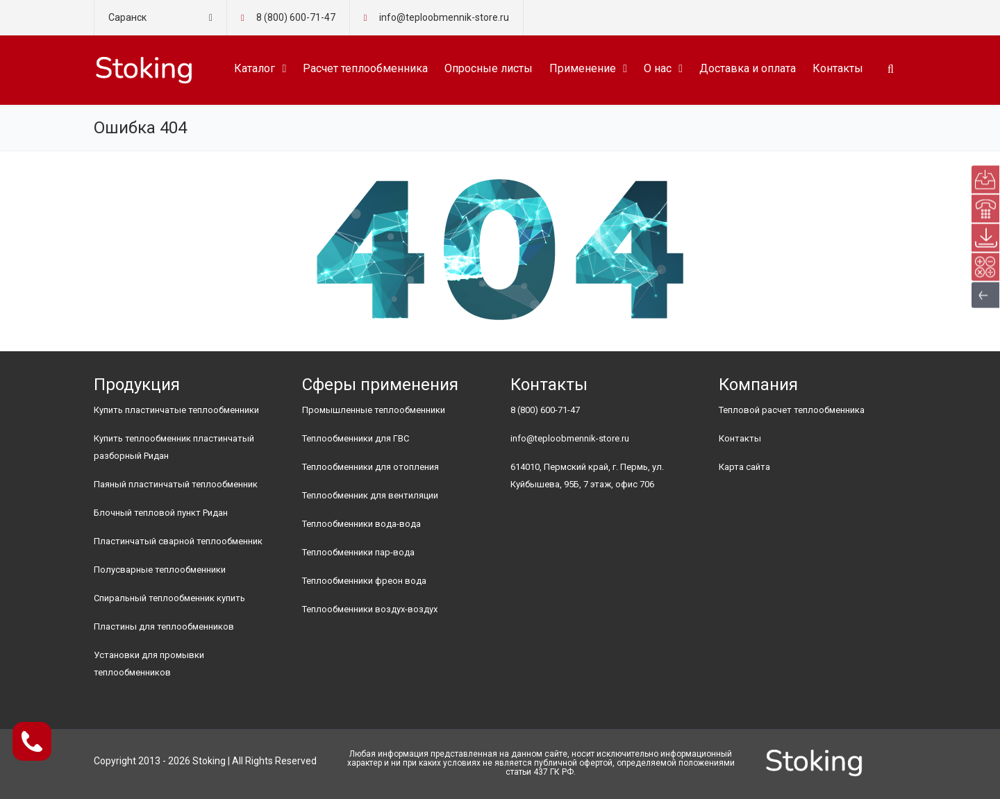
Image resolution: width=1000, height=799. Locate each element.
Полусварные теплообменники (160, 569)
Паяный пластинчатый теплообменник (176, 484)
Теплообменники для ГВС (355, 438)
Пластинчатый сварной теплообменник (178, 541)
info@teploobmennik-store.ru (569, 438)
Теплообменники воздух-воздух (370, 609)
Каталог (254, 68)
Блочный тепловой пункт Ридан (161, 512)
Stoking (209, 760)
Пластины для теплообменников (164, 626)
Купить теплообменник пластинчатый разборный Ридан (174, 447)
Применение (582, 68)
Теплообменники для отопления (370, 467)
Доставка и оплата (747, 68)
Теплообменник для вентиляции (370, 495)
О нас (658, 68)
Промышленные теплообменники (373, 410)
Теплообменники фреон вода (364, 580)
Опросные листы (488, 68)
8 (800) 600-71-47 (295, 17)
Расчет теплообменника (365, 68)
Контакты (837, 68)
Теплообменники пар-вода (358, 552)
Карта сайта (744, 467)
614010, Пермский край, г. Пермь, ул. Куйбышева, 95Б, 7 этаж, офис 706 (587, 475)
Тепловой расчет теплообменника (792, 410)
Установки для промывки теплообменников (149, 664)
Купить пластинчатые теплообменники (176, 410)
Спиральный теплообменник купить (169, 598)
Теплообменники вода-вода (361, 524)
